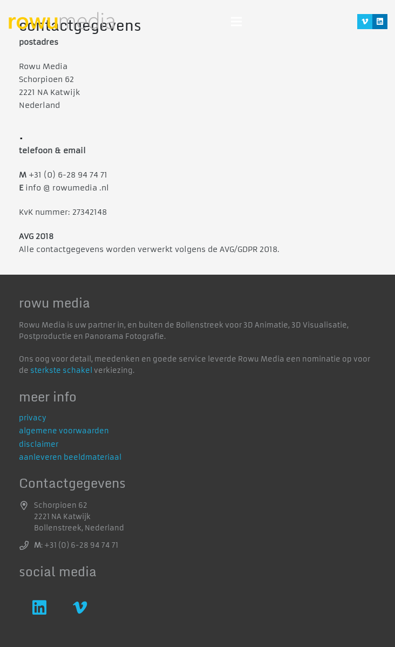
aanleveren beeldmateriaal (70, 457)
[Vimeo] (364, 21)
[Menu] (236, 21)
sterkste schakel (61, 370)
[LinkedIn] (379, 21)
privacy (32, 418)
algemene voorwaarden (64, 431)
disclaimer (38, 444)
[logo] (61, 22)
